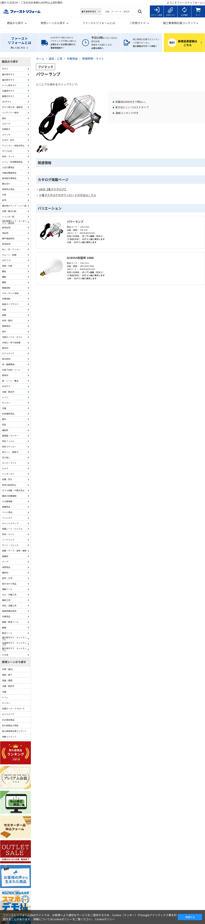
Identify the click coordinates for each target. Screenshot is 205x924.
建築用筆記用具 (9, 610)
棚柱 (4, 271)
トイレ (5, 397)
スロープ (6, 123)
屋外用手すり (8, 74)
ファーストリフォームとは (98, 23)
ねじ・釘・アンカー (11, 249)
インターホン (8, 473)
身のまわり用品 (9, 583)
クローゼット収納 (10, 293)
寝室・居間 (7, 680)
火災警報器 (7, 501)
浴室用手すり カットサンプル (14, 643)
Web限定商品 (8, 719)
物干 (4, 331)
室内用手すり (8, 79)
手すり (5, 68)
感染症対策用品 (9, 178)
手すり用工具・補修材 (12, 107)
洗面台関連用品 (9, 172)
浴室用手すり (8, 90)
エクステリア (8, 353)
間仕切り (6, 183)
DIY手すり (6, 101)
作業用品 (6, 616)
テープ (5, 561)
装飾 (4, 315)
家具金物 (6, 243)
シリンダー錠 (8, 216)
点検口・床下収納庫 (11, 342)
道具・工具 (7, 578)
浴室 (4, 408)
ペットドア (7, 517)
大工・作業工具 (9, 594)
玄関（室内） (8, 669)
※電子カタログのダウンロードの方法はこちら (67, 195)
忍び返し (6, 457)
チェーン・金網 (9, 254)
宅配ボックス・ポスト (12, 337)
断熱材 (5, 375)
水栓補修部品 (8, 413)
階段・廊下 (7, 674)
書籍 (4, 627)
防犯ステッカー (9, 446)
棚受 (4, 282)
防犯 (4, 424)
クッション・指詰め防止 (13, 145)
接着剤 (5, 556)
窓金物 (5, 232)
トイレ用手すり (9, 85)
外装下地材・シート (11, 369)
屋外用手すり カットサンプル (14, 649)
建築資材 (6, 325)
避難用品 (6, 506)
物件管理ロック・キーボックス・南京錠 (14, 222)
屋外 (4, 419)
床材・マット (8, 156)
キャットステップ (10, 523)
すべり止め (7, 150)
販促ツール (7, 632)
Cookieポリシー (105, 919)
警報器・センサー (10, 435)
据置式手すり (8, 96)
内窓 (4, 194)
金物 (4, 200)
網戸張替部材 (8, 238)
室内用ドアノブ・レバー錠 (14, 205)
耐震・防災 (7, 479)
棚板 (4, 276)
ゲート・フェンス (10, 545)
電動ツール (7, 589)
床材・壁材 (7, 320)
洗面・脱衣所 (8, 391)
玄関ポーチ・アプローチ (13, 708)
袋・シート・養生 (10, 380)
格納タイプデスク (10, 304)
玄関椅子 (6, 129)
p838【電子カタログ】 (53, 189)
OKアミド (6, 260)
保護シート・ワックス (12, 528)
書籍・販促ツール (10, 621)
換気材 (5, 347)
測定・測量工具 (9, 605)
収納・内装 (7, 265)
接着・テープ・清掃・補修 (14, 550)
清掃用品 (6, 567)
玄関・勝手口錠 (9, 211)
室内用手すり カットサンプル (14, 638)
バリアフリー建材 (10, 112)
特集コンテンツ (9, 736)
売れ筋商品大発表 (10, 725)
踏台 (4, 118)
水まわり (6, 386)
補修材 (5, 572)
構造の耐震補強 (9, 495)
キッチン (6, 402)
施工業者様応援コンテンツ (14, 731)
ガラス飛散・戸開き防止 (13, 490)
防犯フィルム (8, 441)
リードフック (8, 539)
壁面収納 (6, 287)
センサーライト (9, 462)
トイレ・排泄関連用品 (12, 161)
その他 (5, 654)
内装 (4, 309)
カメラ (5, 468)
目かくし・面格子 (10, 451)
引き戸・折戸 (8, 140)
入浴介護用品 (8, 167)
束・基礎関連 (8, 364)
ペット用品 (7, 512)
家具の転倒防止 (9, 484)
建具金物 (6, 227)
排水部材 (6, 358)
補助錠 (5, 430)
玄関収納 (6, 298)
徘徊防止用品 (8, 189)
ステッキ (6, 134)
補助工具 (6, 600)
